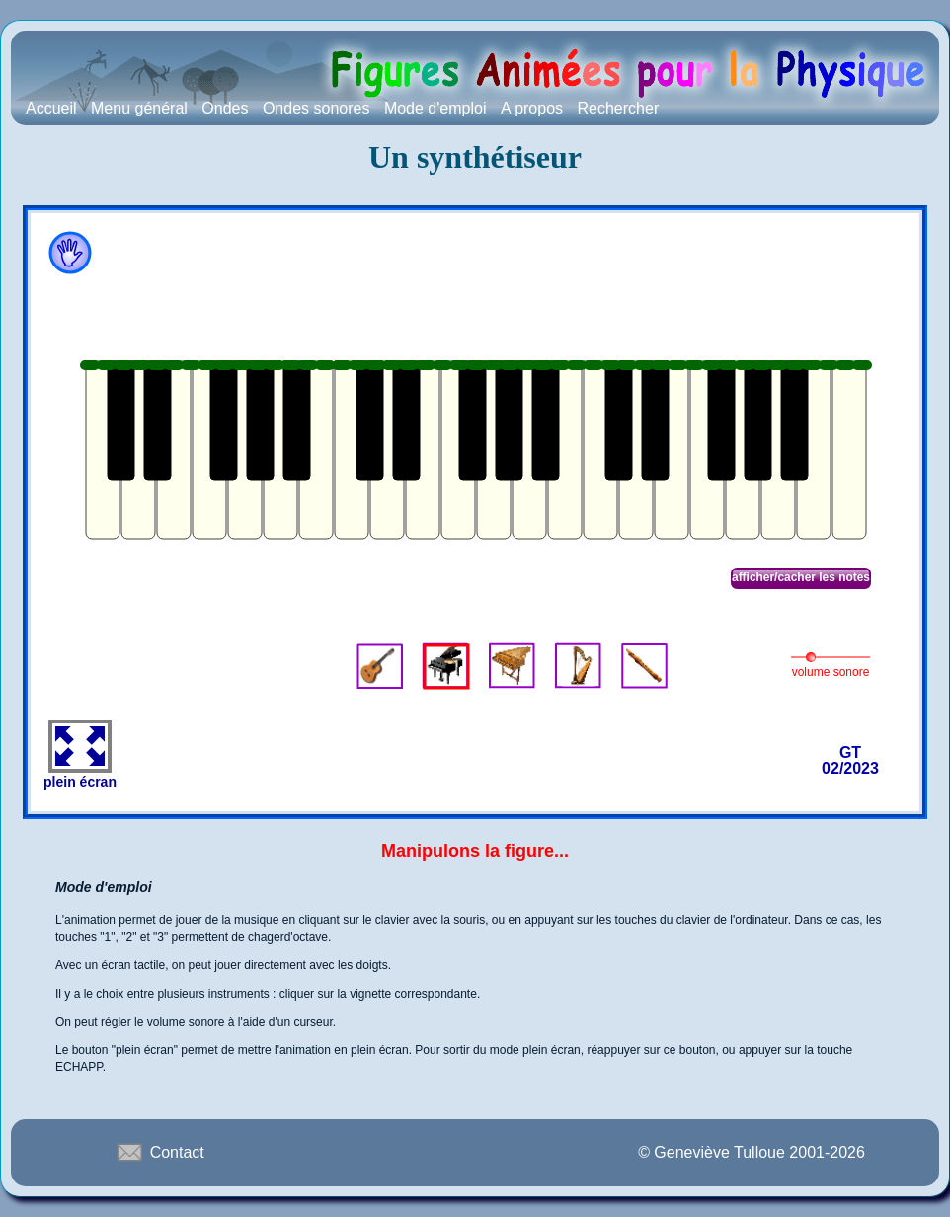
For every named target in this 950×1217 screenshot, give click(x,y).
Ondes (224, 108)
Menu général (139, 108)
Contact (159, 1152)
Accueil (51, 108)
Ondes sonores (316, 108)
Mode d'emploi (435, 108)
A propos (532, 108)
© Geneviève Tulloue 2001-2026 (751, 1152)
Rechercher (619, 108)
